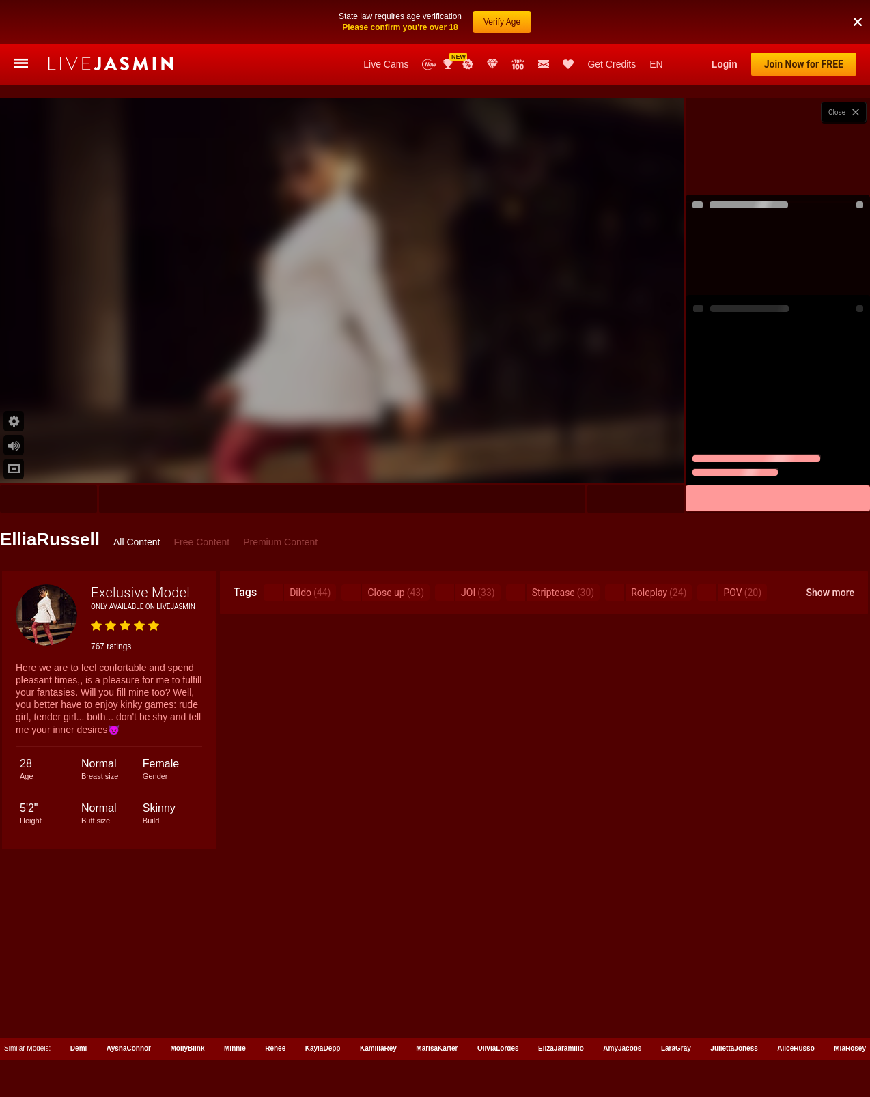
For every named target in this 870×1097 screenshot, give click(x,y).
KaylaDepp (323, 1048)
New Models (429, 64)
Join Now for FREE (803, 64)
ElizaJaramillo (561, 1048)
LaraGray (676, 1048)
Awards (449, 64)
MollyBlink (188, 1048)
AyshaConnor (129, 1048)
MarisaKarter (437, 1048)
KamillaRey (378, 1048)
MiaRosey (850, 1048)
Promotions (467, 64)
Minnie (235, 1048)
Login (725, 64)
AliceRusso (795, 1048)
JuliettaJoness (733, 1048)
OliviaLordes (498, 1048)
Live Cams (385, 64)
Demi (78, 1048)
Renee (275, 1048)
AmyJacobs (622, 1048)
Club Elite (492, 64)
